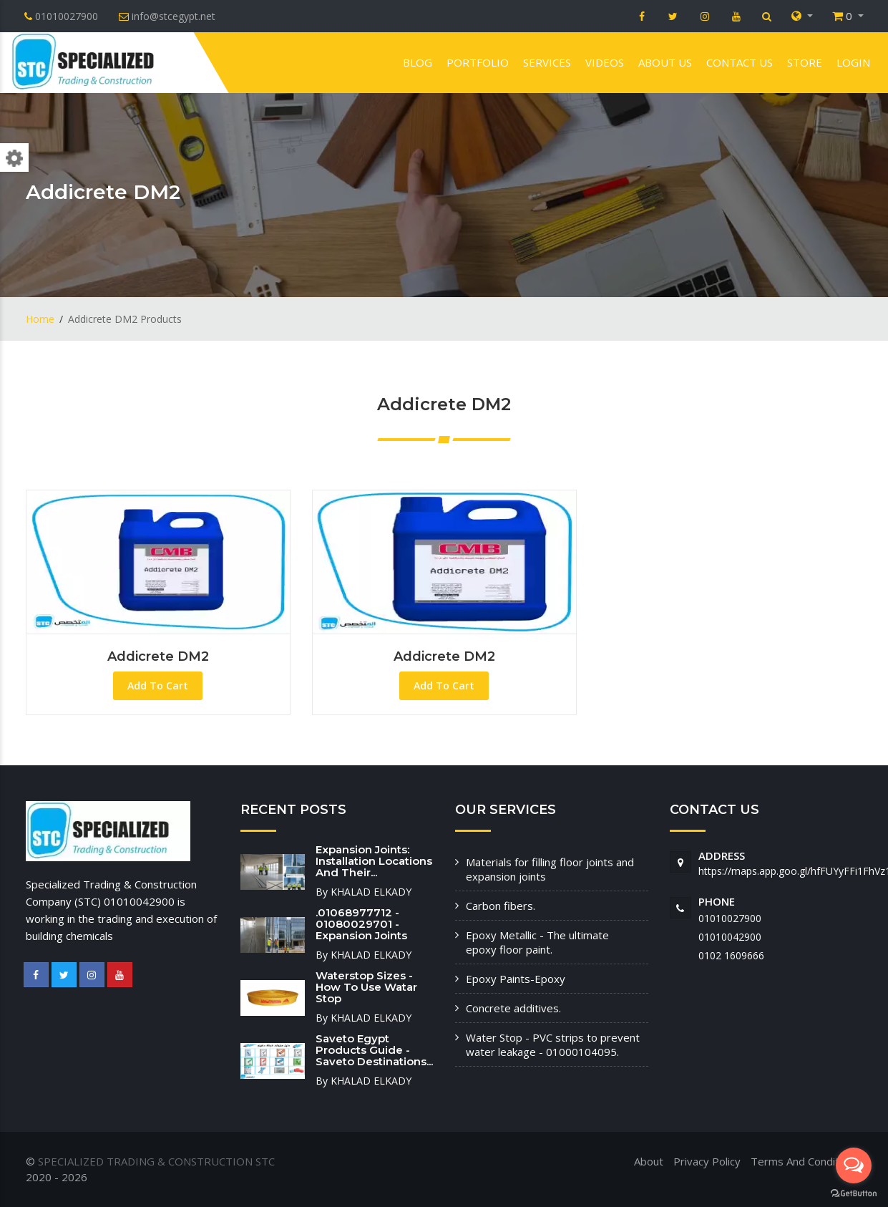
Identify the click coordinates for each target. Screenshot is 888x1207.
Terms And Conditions (805, 1161)
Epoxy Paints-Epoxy (515, 978)
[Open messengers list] (854, 1165)
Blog (417, 62)
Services (547, 62)
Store (804, 62)
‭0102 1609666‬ (731, 955)
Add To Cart (157, 685)
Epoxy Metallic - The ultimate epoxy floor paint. (537, 942)
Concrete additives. (513, 1008)
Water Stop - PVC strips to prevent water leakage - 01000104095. (553, 1044)
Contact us (739, 62)
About (648, 1161)
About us (665, 62)
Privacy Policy (707, 1161)
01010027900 (729, 918)
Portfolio (478, 62)
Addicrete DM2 (158, 656)
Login (853, 62)
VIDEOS (604, 62)
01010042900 (729, 937)
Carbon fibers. (500, 905)
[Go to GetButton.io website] (854, 1192)
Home (40, 319)
